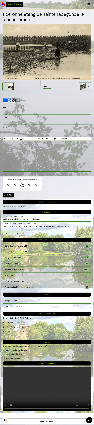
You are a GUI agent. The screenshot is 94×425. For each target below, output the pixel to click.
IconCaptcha (22, 189)
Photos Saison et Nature (47, 281)
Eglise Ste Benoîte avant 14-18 (47, 246)
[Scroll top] (89, 420)
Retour (47, 86)
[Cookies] (5, 420)
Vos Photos (47, 275)
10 (10, 322)
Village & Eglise (11, 301)
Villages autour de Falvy (47, 269)
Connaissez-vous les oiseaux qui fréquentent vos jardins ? (25, 346)
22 (11, 332)
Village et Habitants (47, 257)
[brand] (12, 4)
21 (6, 332)
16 (17, 327)
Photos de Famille (47, 263)
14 (6, 327)
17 (22, 327)
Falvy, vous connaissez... (12, 358)
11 (16, 322)
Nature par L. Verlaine (13, 306)
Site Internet (8, 128)
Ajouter (8, 195)
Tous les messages (13, 233)
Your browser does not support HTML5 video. (47, 389)
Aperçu (62, 138)
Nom (4, 107)
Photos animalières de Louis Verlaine (47, 287)
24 (23, 332)
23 (17, 332)
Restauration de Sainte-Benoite (15, 350)
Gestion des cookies (47, 422)
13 (26, 322)
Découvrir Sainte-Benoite (12, 354)
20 (27, 327)
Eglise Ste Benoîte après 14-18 (47, 252)
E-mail (5, 118)
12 (21, 322)
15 (11, 327)
